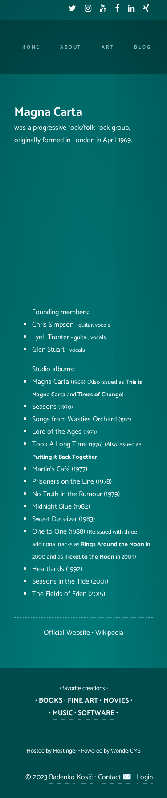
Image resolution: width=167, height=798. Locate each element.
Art (108, 47)
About (70, 47)
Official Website (67, 633)
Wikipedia (109, 633)
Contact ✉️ (114, 777)
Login (145, 777)
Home (31, 47)
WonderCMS (126, 751)
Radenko (62, 777)
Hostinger (65, 751)
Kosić (85, 777)
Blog (142, 47)
